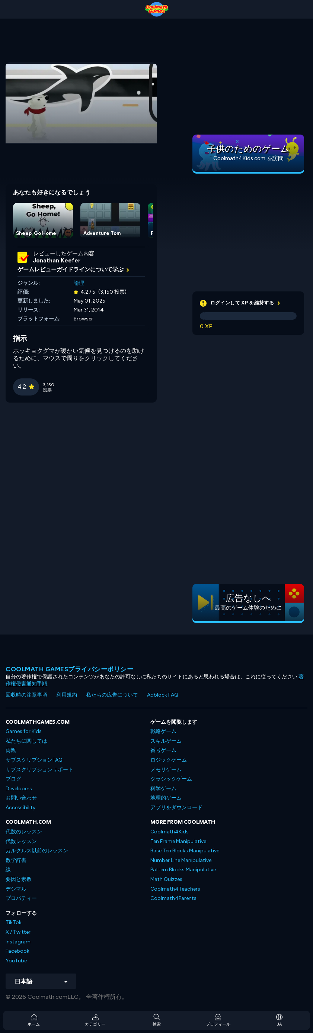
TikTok (14, 922)
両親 (11, 750)
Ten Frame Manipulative (178, 841)
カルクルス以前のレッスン (37, 851)
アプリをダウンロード (176, 807)
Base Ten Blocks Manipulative (184, 851)
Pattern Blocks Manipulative (183, 869)
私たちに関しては (26, 741)
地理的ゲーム (166, 798)
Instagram (18, 942)
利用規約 (66, 695)
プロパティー (21, 898)
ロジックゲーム (168, 760)
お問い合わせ (21, 798)
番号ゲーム (163, 750)
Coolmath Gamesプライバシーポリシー (69, 669)
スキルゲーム (166, 741)
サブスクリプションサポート (39, 769)
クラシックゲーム (171, 779)
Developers (19, 788)
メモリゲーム (166, 769)
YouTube (16, 961)
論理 (79, 283)
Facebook (17, 951)
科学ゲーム (163, 788)
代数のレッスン (24, 832)
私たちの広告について (112, 695)
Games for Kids (24, 731)
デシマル (16, 889)
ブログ (13, 779)
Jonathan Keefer (56, 260)
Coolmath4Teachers (175, 889)
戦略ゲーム (163, 731)
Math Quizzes (166, 879)
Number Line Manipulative (180, 860)
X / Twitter (18, 932)
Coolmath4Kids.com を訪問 (248, 158)
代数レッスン (21, 841)
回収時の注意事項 (26, 695)
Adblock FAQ (162, 695)
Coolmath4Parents (173, 898)
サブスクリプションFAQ (34, 760)
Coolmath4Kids (169, 832)
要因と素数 (19, 879)
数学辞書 (16, 860)
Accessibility (20, 807)
